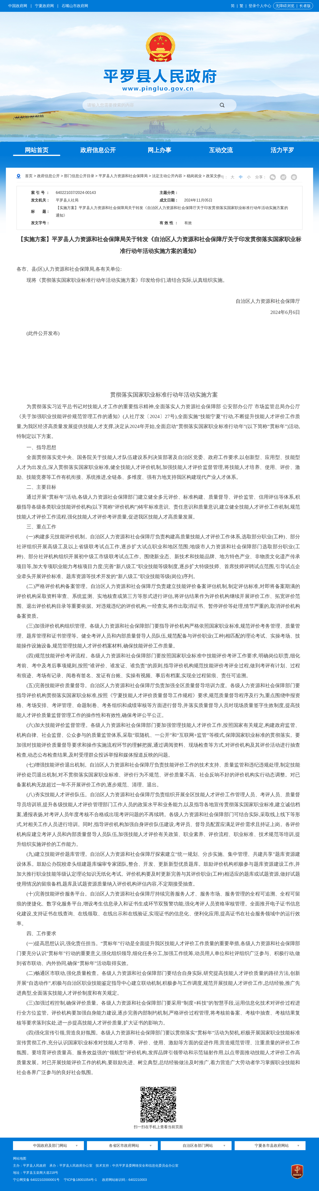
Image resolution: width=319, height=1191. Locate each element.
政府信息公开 (98, 150)
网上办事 (159, 150)
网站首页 (36, 150)
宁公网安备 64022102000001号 (36, 1180)
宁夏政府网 (44, 6)
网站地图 (19, 1158)
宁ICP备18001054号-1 (81, 1180)
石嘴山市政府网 (75, 6)
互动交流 (221, 150)
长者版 (305, 6)
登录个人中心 (260, 6)
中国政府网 (17, 6)
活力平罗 (282, 150)
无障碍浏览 (285, 6)
